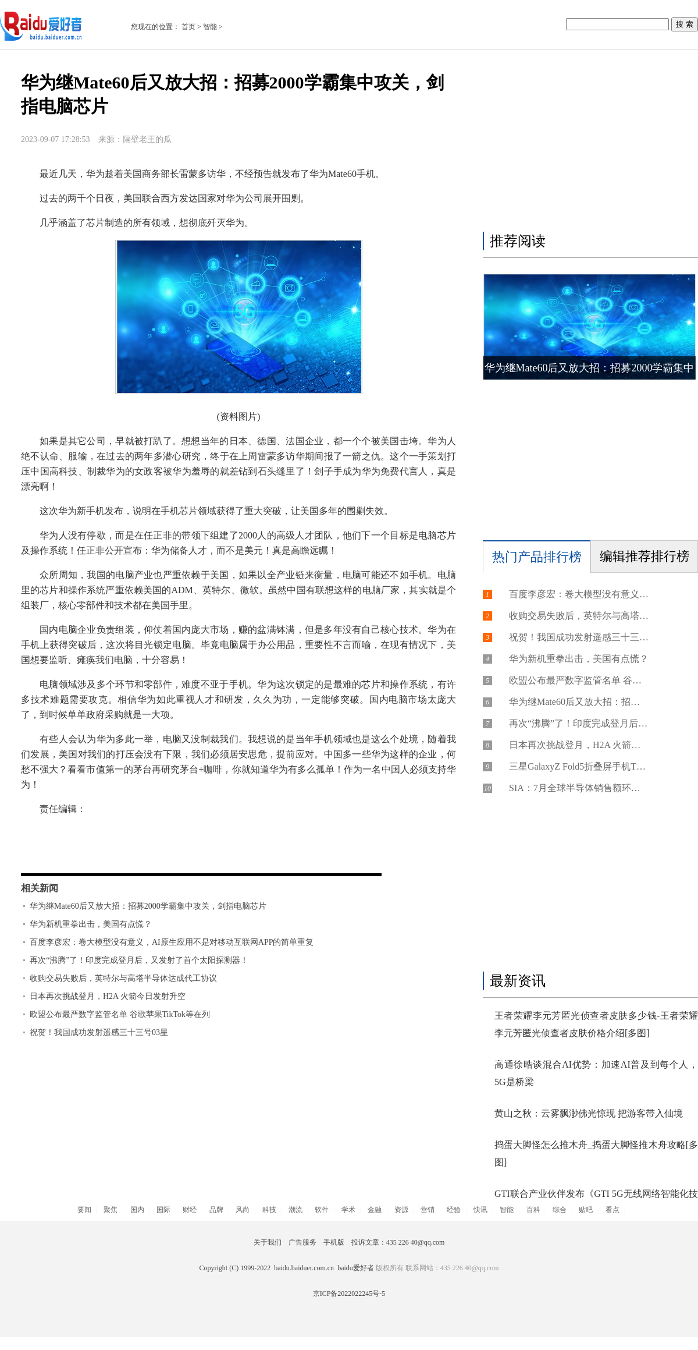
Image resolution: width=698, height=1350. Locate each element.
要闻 (84, 1210)
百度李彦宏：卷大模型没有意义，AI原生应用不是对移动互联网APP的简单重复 (172, 942)
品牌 (216, 1210)
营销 (428, 1210)
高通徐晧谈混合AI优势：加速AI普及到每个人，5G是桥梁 (596, 1073)
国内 (137, 1210)
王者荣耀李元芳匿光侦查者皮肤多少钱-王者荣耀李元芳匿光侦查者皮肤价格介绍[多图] (596, 1024)
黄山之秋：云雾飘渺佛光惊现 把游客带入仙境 (588, 1113)
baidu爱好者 (355, 1268)
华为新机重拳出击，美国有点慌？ (91, 924)
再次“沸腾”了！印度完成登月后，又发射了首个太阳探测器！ (139, 960)
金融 (375, 1210)
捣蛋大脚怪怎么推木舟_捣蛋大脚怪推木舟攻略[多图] (596, 1153)
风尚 (243, 1210)
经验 (454, 1210)
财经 (190, 1210)
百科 (533, 1210)
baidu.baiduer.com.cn (304, 1268)
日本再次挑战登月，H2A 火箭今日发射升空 (108, 996)
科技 (269, 1210)
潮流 (295, 1210)
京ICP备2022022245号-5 (349, 1293)
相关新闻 (39, 888)
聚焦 (110, 1210)
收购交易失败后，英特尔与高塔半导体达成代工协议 (123, 978)
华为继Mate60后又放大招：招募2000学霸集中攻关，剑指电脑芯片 (148, 906)
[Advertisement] (587, 144)
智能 (210, 27)
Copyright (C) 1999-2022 (236, 1268)
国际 (163, 1210)
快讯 (480, 1210)
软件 (322, 1210)
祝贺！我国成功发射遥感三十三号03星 (99, 1032)
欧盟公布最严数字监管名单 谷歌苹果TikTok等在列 (120, 1014)
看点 (612, 1210)
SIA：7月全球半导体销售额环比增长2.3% (579, 788)
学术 (348, 1210)
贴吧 (586, 1210)
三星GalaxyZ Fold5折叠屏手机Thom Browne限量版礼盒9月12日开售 (579, 766)
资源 (401, 1210)
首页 (188, 27)
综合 (560, 1210)
